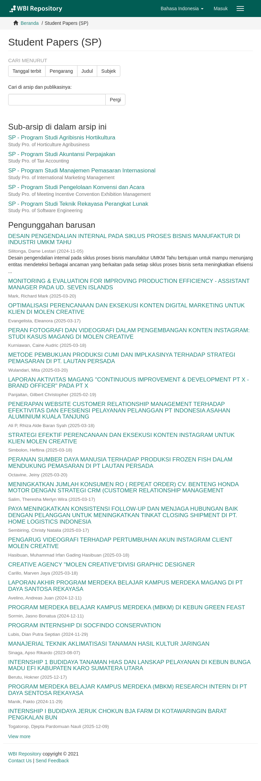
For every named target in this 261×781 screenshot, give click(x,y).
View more (19, 736)
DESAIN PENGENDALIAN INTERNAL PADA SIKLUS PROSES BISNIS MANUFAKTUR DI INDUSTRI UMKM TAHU (124, 239)
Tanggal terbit (27, 71)
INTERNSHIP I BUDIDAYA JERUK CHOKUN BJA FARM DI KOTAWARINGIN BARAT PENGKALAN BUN (117, 714)
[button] (182, 8)
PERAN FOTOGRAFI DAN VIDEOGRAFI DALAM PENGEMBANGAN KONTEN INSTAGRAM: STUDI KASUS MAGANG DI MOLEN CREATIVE (129, 333)
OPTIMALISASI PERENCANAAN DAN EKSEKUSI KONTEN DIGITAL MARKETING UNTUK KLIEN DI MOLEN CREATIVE (126, 308)
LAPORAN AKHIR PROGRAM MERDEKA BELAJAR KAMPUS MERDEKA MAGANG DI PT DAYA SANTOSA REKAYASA (125, 585)
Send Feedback (52, 760)
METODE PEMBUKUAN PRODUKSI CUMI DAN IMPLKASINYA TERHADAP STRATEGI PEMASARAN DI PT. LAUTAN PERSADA (121, 358)
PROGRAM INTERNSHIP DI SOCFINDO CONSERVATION (84, 625)
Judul (87, 71)
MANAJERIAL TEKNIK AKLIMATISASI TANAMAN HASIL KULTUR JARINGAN (108, 644)
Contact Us (20, 760)
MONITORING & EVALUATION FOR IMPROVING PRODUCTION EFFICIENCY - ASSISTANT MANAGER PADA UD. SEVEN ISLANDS (128, 284)
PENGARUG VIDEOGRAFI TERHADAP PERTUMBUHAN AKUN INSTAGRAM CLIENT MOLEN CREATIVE (120, 543)
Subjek (108, 71)
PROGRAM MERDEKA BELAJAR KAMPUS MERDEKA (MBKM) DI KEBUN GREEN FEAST (126, 607)
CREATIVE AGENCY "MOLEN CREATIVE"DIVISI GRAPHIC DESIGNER (101, 564)
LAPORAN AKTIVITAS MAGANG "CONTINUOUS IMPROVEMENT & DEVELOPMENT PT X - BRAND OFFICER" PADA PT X (128, 382)
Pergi (115, 99)
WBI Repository (24, 754)
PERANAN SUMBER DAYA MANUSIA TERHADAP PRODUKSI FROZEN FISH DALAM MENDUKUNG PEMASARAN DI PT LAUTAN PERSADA (120, 462)
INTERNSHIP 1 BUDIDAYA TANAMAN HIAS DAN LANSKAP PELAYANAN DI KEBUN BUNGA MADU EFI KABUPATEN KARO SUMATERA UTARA (129, 665)
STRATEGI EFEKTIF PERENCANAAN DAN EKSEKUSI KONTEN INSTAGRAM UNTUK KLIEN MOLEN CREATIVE (121, 438)
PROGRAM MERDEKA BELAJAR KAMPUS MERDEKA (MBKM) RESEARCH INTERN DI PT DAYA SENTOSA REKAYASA (127, 689)
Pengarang (61, 71)
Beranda (30, 23)
